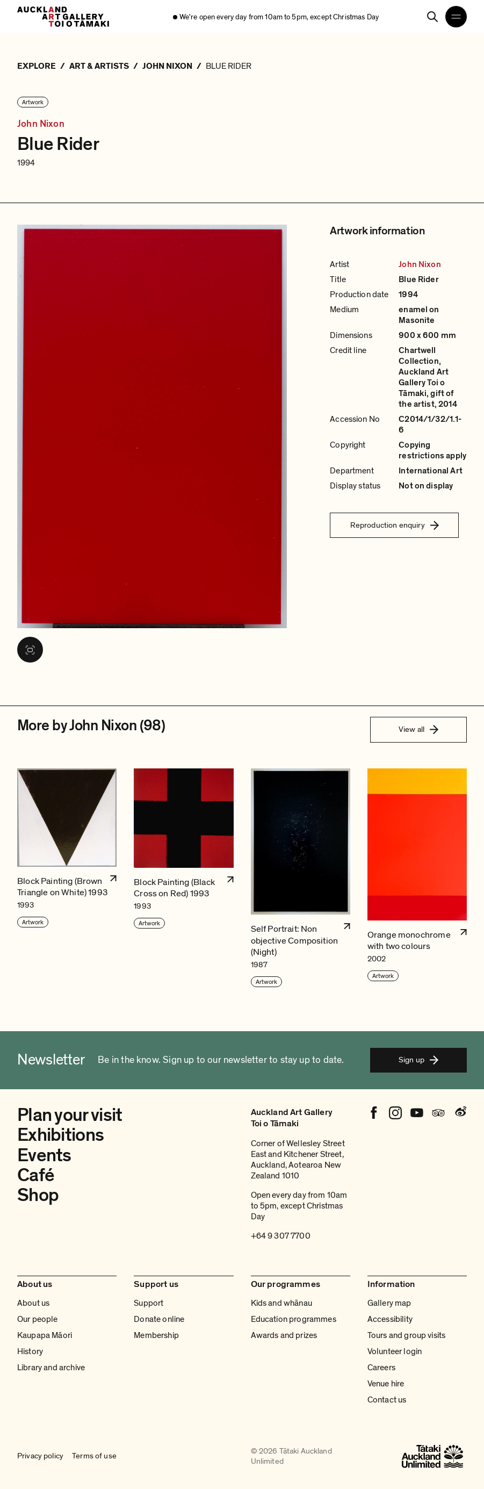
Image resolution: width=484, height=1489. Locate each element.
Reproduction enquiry (394, 525)
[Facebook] (373, 1112)
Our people (37, 1319)
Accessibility (390, 1319)
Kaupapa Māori (44, 1335)
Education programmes (293, 1319)
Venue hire (385, 1384)
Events (44, 1155)
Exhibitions (60, 1135)
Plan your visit (69, 1115)
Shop (38, 1195)
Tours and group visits (406, 1335)
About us (33, 1303)
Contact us (387, 1400)
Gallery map (389, 1303)
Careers (381, 1367)
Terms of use (94, 1456)
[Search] (432, 16)
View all (418, 729)
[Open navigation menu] (456, 16)
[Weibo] (459, 1112)
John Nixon (40, 124)
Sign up (418, 1059)
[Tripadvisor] (438, 1112)
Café (35, 1175)
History (30, 1351)
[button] (67, 878)
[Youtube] (416, 1112)
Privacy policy (40, 1456)
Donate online (159, 1319)
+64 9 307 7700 (280, 1236)
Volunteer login (394, 1351)
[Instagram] (395, 1112)
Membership (156, 1335)
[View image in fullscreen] (30, 650)
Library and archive (51, 1367)
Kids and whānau (281, 1303)
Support (148, 1303)
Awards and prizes (284, 1335)
